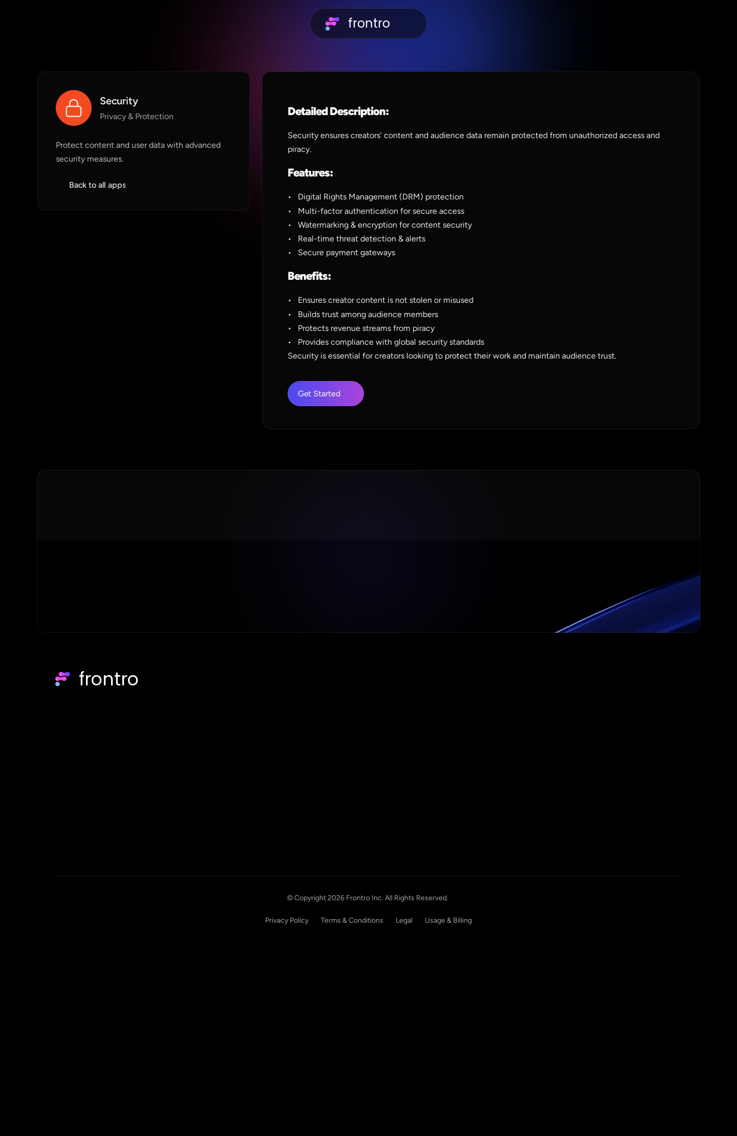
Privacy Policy (496, 1058)
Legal (613, 1058)
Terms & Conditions (562, 1058)
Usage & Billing (658, 1058)
